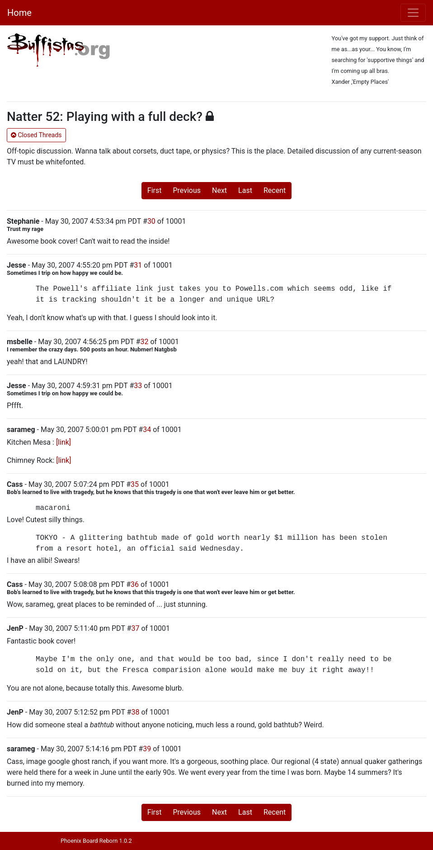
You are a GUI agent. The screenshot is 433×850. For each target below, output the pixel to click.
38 (135, 712)
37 (135, 628)
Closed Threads (36, 135)
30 (151, 221)
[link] (63, 442)
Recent (275, 190)
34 (147, 429)
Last (245, 190)
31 (138, 265)
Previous (187, 190)
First (154, 190)
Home (19, 12)
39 (147, 748)
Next (219, 190)
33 (138, 385)
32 (144, 341)
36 (135, 584)
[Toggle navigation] (413, 13)
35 (135, 484)
